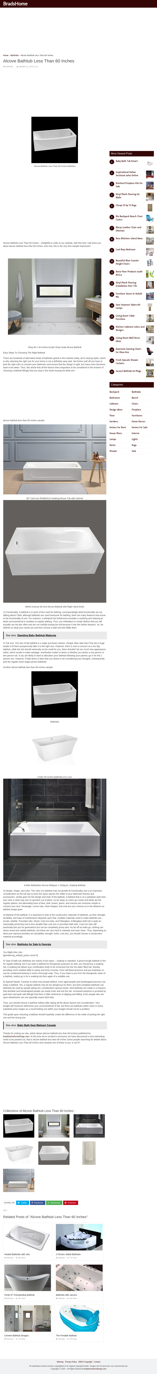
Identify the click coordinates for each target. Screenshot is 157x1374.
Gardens (114, 421)
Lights (135, 439)
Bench (135, 397)
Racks (112, 445)
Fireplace (136, 409)
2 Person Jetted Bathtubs (68, 1254)
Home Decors (138, 421)
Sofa (134, 451)
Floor (112, 415)
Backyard (114, 392)
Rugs (134, 445)
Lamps (113, 439)
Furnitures (137, 415)
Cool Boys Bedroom (125, 249)
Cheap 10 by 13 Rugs (126, 205)
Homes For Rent (118, 427)
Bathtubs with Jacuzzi (66, 1295)
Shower (113, 451)
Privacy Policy (71, 1362)
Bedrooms (115, 397)
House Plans (116, 433)
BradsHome (15, 3)
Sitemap (60, 1362)
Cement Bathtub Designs (16, 1335)
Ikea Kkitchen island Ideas (129, 238)
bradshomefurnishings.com (16, 1036)
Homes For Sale (139, 427)
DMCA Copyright (85, 1362)
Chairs (135, 403)
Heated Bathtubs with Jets (17, 1254)
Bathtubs (9, 67)
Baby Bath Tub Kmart (127, 161)
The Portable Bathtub (66, 1335)
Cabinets (114, 403)
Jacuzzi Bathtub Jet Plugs (128, 371)
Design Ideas (116, 409)
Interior (136, 433)
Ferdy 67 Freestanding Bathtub (19, 1295)
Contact (97, 1362)
